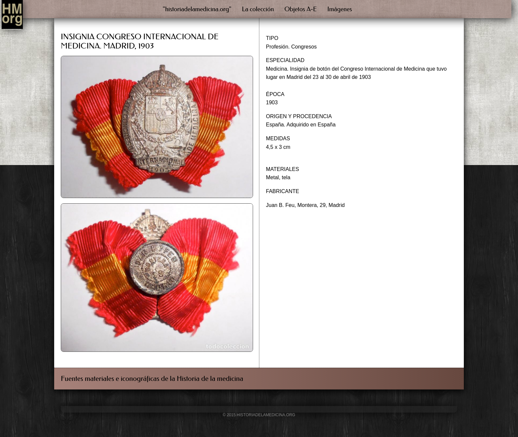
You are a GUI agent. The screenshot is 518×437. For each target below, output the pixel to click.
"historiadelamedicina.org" (197, 9)
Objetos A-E (300, 9)
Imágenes (339, 9)
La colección (258, 9)
